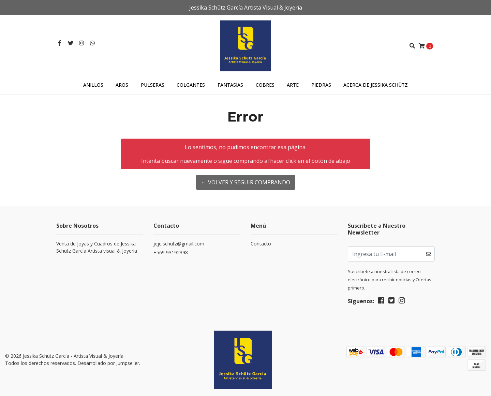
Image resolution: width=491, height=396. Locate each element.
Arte (293, 85)
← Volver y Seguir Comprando (245, 182)
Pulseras (152, 85)
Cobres (265, 85)
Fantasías (230, 85)
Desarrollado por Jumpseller (108, 363)
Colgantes (191, 85)
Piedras (321, 85)
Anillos (93, 85)
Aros (122, 85)
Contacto (261, 243)
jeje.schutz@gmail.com (178, 243)
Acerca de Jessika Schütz (375, 85)
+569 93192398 (170, 252)
